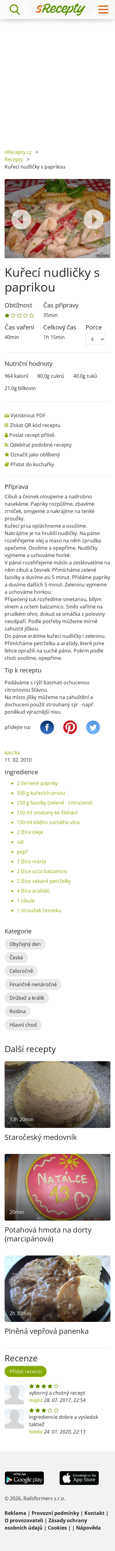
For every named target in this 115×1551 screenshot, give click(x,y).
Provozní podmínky (55, 1513)
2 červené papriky (37, 783)
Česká (16, 957)
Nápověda (88, 1527)
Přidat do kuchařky (32, 464)
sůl (20, 842)
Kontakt (94, 1513)
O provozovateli (24, 1520)
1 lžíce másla (31, 861)
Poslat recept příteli (32, 435)
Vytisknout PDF (27, 415)
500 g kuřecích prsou (41, 793)
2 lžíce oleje (30, 832)
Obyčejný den (25, 944)
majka (36, 1400)
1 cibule (26, 900)
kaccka (12, 752)
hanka (36, 1431)
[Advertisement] (57, 79)
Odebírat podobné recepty (40, 444)
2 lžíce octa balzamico (42, 871)
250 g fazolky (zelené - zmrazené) (55, 802)
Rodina (18, 1011)
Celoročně (21, 971)
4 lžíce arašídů (33, 890)
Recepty (14, 159)
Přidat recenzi (26, 1371)
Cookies (57, 1527)
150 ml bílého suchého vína (48, 822)
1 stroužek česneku (39, 910)
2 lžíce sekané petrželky (44, 881)
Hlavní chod (23, 1024)
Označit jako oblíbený (35, 454)
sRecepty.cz (18, 152)
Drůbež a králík (27, 998)
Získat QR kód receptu (35, 425)
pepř (22, 851)
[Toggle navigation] (103, 9)
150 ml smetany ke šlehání (47, 812)
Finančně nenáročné (33, 984)
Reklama (15, 1513)
